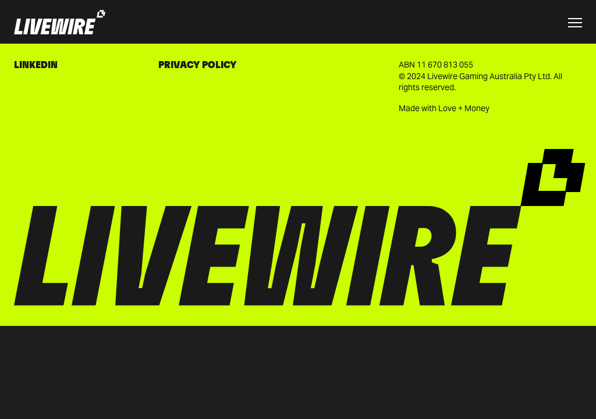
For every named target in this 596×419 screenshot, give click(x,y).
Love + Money (463, 108)
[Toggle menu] (575, 23)
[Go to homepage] (59, 23)
